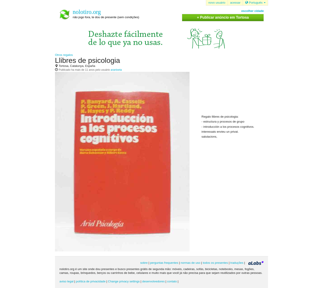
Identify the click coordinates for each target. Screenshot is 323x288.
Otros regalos (64, 55)
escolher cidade (252, 11)
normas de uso (190, 262)
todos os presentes (215, 262)
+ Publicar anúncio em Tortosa (223, 17)
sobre (144, 262)
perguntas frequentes (164, 262)
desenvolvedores (153, 281)
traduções (236, 262)
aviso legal (66, 281)
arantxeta (116, 69)
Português (255, 2)
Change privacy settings (124, 281)
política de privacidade (91, 281)
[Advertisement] (235, 85)
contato (172, 281)
